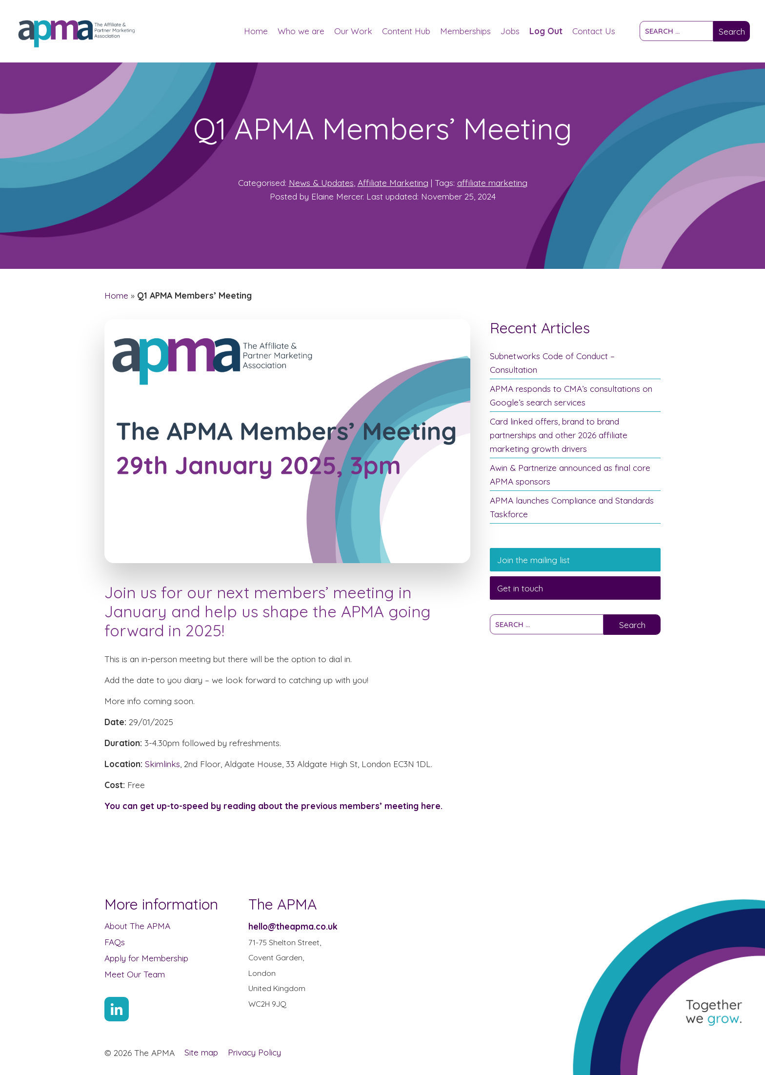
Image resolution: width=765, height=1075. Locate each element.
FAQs (114, 941)
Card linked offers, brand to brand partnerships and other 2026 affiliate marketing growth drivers (558, 435)
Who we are (301, 30)
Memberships (465, 30)
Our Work (353, 30)
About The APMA (137, 925)
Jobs (510, 30)
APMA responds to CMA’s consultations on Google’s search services (571, 395)
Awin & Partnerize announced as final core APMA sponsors (570, 474)
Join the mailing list (533, 559)
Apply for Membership (146, 958)
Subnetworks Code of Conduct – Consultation (552, 362)
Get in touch (520, 588)
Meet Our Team (134, 974)
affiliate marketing (492, 182)
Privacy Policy (254, 1052)
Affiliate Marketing (393, 182)
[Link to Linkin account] (116, 1009)
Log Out (546, 30)
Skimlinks (162, 763)
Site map (201, 1052)
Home (256, 30)
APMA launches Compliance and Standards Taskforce (572, 507)
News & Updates (321, 182)
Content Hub (406, 30)
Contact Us (593, 30)
